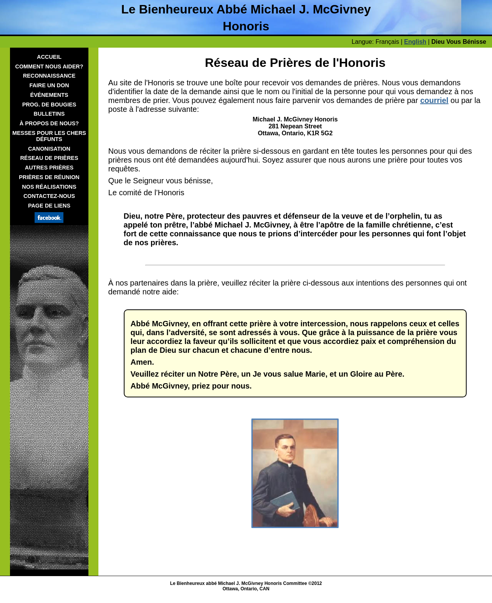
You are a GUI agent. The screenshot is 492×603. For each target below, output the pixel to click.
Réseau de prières (49, 158)
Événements (49, 95)
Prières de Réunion (49, 177)
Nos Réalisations (49, 187)
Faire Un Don (49, 85)
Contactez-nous (49, 196)
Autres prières (49, 167)
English (415, 41)
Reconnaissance (49, 76)
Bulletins (49, 114)
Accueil (49, 57)
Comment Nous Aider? (49, 66)
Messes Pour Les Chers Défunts (49, 136)
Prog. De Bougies (49, 104)
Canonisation (49, 149)
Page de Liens (49, 206)
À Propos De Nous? (49, 123)
